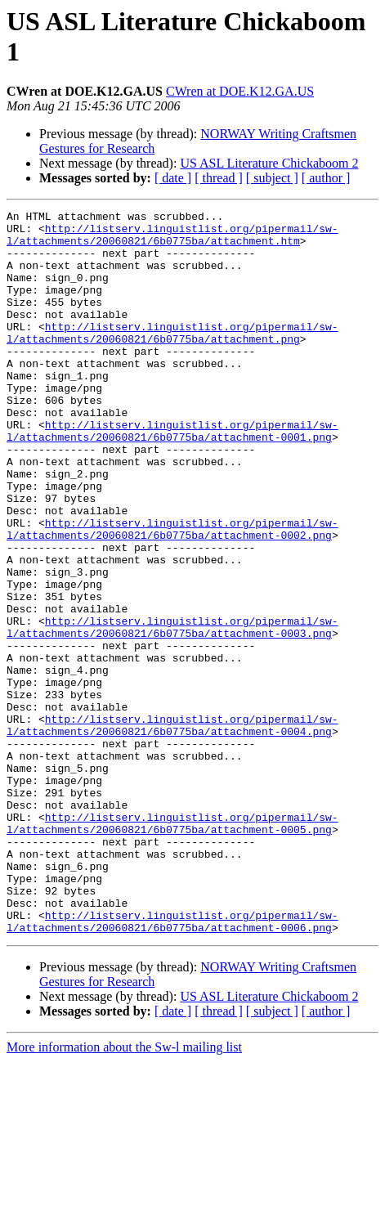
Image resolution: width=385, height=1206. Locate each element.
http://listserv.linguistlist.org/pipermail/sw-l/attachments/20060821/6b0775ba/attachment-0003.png (172, 711)
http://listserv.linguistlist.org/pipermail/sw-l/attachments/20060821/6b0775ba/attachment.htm (172, 240)
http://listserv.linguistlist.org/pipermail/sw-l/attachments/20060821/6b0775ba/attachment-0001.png (172, 476)
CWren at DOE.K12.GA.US (240, 91)
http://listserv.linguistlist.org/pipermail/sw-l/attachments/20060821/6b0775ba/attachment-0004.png (172, 829)
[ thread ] (219, 178)
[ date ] (172, 178)
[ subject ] (272, 178)
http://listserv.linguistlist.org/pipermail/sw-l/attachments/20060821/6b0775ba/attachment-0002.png (172, 593)
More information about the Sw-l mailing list (124, 1192)
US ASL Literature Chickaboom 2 (269, 163)
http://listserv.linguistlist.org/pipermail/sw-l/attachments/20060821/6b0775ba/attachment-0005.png (172, 947)
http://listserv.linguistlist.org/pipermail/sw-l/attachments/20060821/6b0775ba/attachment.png (172, 358)
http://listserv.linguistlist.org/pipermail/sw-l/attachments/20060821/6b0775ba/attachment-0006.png (172, 1064)
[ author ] (326, 178)
